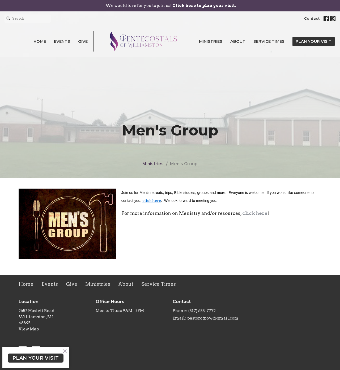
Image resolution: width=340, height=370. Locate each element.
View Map (29, 329)
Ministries (210, 41)
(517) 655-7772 (202, 310)
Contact (312, 18)
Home (39, 41)
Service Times (268, 41)
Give (83, 41)
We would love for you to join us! (170, 5)
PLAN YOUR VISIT (314, 41)
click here (151, 200)
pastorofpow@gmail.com (213, 318)
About (237, 41)
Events (62, 41)
